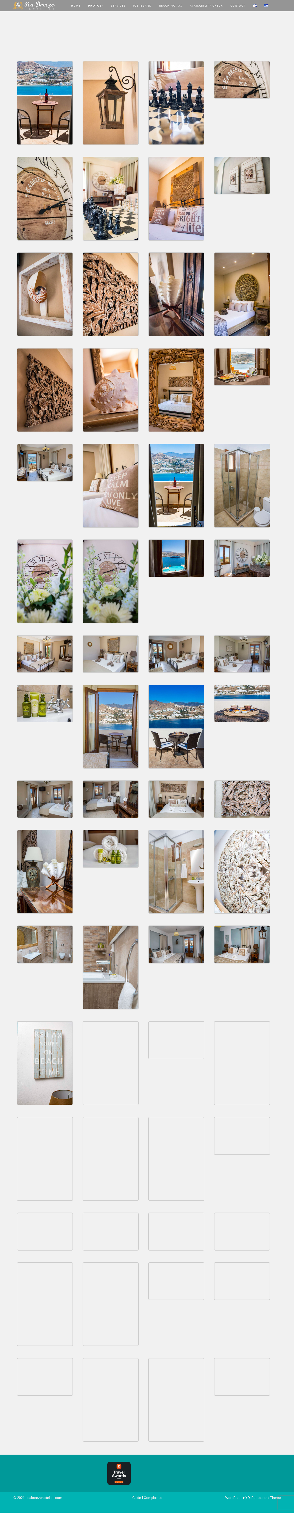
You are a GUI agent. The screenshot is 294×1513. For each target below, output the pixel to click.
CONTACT (237, 5)
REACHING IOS (170, 5)
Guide (136, 1498)
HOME (76, 5)
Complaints (153, 1498)
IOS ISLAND (142, 5)
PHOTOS (95, 5)
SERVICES (118, 5)
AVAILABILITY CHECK (206, 5)
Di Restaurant (256, 1498)
